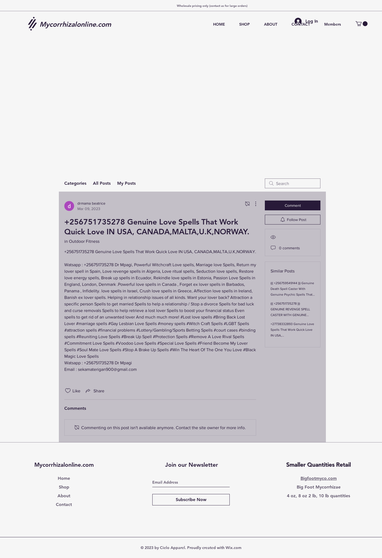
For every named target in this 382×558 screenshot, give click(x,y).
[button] (362, 23)
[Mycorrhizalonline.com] (77, 24)
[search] (292, 183)
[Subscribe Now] (191, 499)
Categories (75, 183)
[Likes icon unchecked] (67, 390)
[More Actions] (253, 204)
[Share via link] (94, 390)
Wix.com (233, 547)
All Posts (102, 183)
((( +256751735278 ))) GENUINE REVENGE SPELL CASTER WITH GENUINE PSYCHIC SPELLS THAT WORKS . (290, 315)
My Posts (126, 183)
